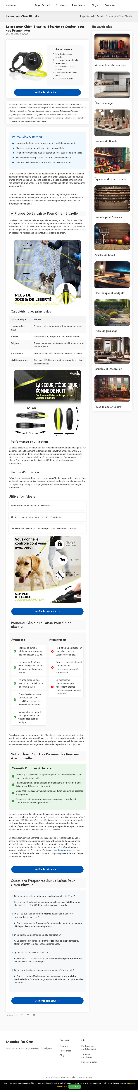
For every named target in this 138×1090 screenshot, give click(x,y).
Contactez (110, 5)
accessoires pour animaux (62, 850)
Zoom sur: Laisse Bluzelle (67, 60)
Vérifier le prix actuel (47, 92)
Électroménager (104, 103)
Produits (61, 5)
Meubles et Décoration (108, 369)
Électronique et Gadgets (109, 293)
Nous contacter (89, 1061)
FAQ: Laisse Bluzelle (64, 78)
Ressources (79, 5)
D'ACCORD (74, 1086)
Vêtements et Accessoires (110, 65)
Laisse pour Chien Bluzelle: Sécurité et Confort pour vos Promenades (45, 28)
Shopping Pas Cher (19, 1041)
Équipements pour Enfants (110, 179)
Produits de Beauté (106, 141)
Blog (95, 5)
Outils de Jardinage (105, 331)
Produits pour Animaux (108, 217)
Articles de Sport (104, 255)
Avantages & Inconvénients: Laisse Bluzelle (65, 66)
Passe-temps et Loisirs (107, 407)
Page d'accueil (42, 5)
